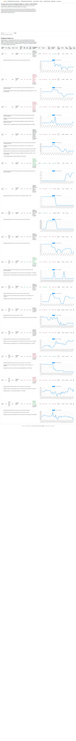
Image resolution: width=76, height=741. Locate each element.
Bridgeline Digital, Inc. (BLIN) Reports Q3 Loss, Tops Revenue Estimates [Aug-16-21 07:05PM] (19, 343)
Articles (41, 1)
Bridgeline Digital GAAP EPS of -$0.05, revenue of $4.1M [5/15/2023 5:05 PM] (16, 219)
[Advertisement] (38, 22)
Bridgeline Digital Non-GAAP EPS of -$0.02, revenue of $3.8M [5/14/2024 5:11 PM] (17, 195)
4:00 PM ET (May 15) (9, 213)
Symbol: (2, 33)
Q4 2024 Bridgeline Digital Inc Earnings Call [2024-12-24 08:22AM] (15, 156)
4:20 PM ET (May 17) (9, 356)
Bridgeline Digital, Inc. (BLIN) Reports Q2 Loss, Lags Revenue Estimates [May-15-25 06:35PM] (19, 124)
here (12, 34)
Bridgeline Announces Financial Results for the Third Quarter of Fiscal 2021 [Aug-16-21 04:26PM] (20, 341)
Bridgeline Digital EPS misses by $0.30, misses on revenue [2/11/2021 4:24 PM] (17, 386)
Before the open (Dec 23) (9, 404)
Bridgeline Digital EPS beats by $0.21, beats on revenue (35, 403)
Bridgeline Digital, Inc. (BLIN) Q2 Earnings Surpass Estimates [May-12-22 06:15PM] (17, 298)
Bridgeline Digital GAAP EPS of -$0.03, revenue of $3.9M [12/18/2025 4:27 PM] (17, 60)
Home (5, 1)
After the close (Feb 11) (9, 380)
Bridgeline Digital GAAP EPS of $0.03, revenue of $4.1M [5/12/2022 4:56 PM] (16, 293)
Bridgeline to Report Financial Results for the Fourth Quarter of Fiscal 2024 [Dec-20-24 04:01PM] (20, 148)
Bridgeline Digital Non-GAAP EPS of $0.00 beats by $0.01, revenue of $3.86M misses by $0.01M (35, 133)
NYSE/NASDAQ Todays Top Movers (13, 1)
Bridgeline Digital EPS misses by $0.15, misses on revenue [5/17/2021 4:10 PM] (17, 362)
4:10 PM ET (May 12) (9, 287)
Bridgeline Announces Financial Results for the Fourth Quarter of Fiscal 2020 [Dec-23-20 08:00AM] (20, 414)
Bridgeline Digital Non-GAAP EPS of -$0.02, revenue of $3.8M (35, 188)
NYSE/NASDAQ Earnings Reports (26, 1)
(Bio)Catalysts (53, 1)
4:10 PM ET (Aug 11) (9, 262)
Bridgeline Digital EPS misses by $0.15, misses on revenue (35, 355)
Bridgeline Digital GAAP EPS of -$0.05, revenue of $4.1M (35, 212)
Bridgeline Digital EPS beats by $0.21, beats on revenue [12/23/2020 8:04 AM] (17, 410)
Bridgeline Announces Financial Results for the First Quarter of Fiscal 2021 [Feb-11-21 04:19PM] (20, 388)
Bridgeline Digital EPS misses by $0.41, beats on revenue (35, 331)
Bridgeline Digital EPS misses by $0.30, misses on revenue (35, 379)
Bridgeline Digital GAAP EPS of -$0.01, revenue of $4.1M (35, 236)
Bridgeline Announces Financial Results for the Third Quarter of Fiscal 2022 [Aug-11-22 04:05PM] (20, 272)
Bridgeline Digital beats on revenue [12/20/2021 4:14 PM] (13, 315)
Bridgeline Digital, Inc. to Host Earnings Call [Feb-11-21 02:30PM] (14, 390)
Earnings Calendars (47, 1)
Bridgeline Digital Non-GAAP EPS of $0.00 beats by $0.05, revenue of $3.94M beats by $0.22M (35, 162)
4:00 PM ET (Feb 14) (9, 237)
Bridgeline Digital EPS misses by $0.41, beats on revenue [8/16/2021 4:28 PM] (17, 339)
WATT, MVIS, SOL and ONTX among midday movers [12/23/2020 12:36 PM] (16, 412)
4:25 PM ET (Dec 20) (9, 310)
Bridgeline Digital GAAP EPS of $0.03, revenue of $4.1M (35, 286)
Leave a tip (58, 1)
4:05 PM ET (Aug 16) (9, 333)
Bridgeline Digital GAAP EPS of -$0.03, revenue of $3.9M (35, 53)
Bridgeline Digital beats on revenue (35, 309)
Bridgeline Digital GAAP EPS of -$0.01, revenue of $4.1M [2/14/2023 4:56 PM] (16, 243)
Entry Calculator (36, 1)
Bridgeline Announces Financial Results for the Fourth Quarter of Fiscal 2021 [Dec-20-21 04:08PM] (20, 317)
